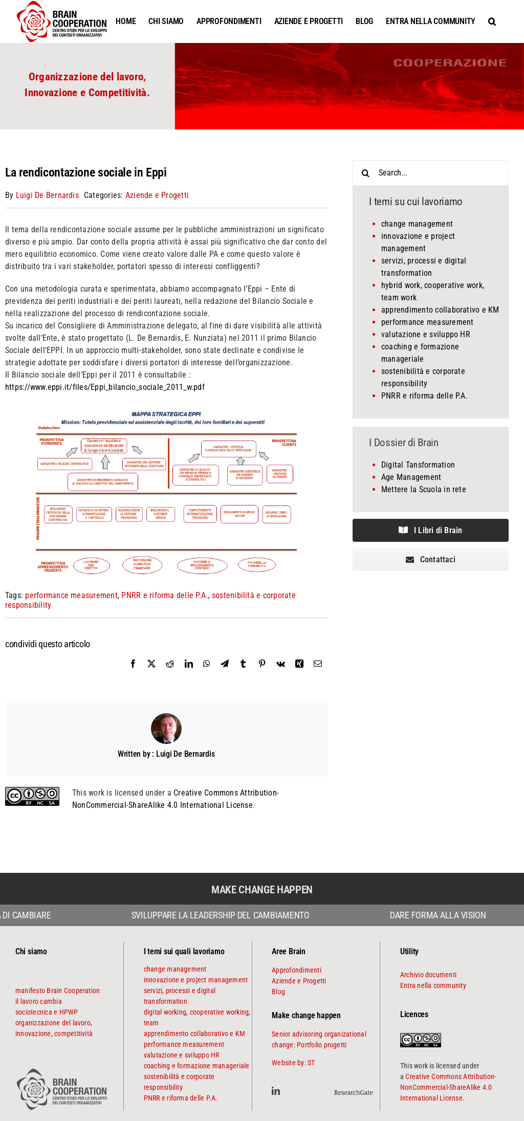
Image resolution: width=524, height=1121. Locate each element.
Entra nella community (433, 985)
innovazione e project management (196, 980)
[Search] (365, 173)
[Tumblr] (243, 675)
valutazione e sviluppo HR (425, 334)
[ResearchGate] (353, 1088)
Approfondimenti (296, 970)
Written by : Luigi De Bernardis (166, 754)
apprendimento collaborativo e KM (440, 310)
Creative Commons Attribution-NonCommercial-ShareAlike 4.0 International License (448, 1087)
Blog (278, 991)
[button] (492, 21)
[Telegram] (224, 675)
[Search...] (431, 173)
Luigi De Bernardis (47, 195)
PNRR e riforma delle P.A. (164, 595)
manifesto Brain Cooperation (57, 990)
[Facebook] (133, 675)
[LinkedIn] (189, 675)
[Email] (318, 675)
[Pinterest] (262, 675)
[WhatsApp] (206, 675)
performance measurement (71, 595)
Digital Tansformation (418, 465)
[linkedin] (276, 1091)
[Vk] (280, 675)
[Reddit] (170, 675)
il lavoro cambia (38, 1001)
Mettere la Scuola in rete (423, 489)
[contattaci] (431, 559)
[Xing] (299, 675)
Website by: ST (293, 1063)
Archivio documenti (428, 975)
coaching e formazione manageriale (197, 1066)
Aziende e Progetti (157, 195)
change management (417, 224)
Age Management (411, 477)
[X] (151, 675)
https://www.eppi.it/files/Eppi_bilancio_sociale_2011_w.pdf (105, 387)
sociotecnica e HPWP (46, 1012)
